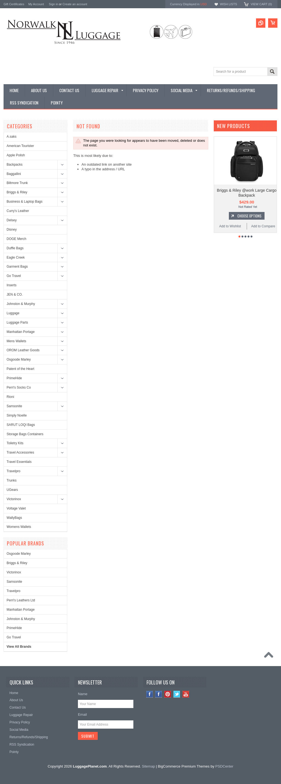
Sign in (53, 4)
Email (82, 714)
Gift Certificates (14, 4)
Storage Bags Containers (25, 434)
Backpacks (15, 164)
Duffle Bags (15, 248)
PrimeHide (14, 378)
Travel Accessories (20, 452)
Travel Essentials (19, 462)
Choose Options (249, 216)
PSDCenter (224, 766)
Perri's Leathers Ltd (21, 600)
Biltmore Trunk (17, 183)
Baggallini (14, 174)
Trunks (11, 480)
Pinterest (167, 694)
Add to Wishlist (230, 226)
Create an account (75, 4)
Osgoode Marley (19, 359)
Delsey (12, 220)
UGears (12, 490)
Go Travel (14, 276)
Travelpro (13, 471)
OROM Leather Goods (23, 350)
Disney (12, 229)
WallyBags (14, 518)
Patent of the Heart (20, 369)
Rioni (10, 397)
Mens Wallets (16, 341)
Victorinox (14, 499)
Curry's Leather (18, 211)
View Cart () (261, 4)
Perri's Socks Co (19, 387)
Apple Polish (16, 155)
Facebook (158, 694)
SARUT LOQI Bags (21, 425)
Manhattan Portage (21, 332)
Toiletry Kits (15, 443)
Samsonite (14, 406)
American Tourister (20, 146)
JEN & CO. (15, 294)
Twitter (176, 694)
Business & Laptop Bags (25, 201)
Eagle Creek (16, 257)
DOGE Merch (16, 239)
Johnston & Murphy (21, 304)
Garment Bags (17, 266)
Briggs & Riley (17, 192)
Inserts (11, 285)
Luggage (13, 313)
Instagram (149, 694)
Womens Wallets (19, 527)
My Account (36, 4)
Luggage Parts (17, 322)
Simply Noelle (17, 415)
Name (83, 694)
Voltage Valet (16, 508)
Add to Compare (263, 226)
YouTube (185, 694)
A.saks (11, 136)
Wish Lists (228, 4)
